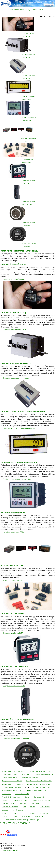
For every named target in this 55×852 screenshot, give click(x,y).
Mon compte (39, 816)
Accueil (4, 813)
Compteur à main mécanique (14, 279)
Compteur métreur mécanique (14, 330)
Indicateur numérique (9, 778)
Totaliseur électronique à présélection (17, 479)
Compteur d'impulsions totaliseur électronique (20, 428)
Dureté (27, 797)
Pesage (4, 800)
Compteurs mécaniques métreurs (41, 771)
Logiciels (5, 810)
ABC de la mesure (18, 810)
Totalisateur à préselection (44, 774)
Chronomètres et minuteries (11, 787)
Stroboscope (6, 794)
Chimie (32, 807)
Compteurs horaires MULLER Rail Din (39, 781)
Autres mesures (45, 807)
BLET (23, 813)
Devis (15, 816)
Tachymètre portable (22, 794)
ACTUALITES (26, 816)
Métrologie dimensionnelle (11, 797)
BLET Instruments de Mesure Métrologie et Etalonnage (20, 820)
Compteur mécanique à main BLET (13, 771)
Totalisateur (26, 774)
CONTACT (5, 816)
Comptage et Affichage (19, 800)
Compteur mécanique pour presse (16, 378)
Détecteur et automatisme (12, 580)
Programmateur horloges (41, 787)
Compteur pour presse (9, 774)
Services (32, 813)
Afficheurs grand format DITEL (36, 791)
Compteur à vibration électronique (38, 784)
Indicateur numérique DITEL (13, 532)
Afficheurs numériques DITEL (12, 791)
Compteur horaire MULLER (13, 633)
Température (34, 803)
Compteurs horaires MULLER (12, 781)
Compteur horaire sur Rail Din (14, 686)
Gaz (24, 807)
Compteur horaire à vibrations (12, 784)
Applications (44, 813)
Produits (14, 813)
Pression (23, 803)
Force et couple (39, 797)
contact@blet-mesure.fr (10, 850)
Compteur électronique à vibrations (16, 739)
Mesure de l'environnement (41, 800)
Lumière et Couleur (8, 803)
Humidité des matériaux (10, 807)
